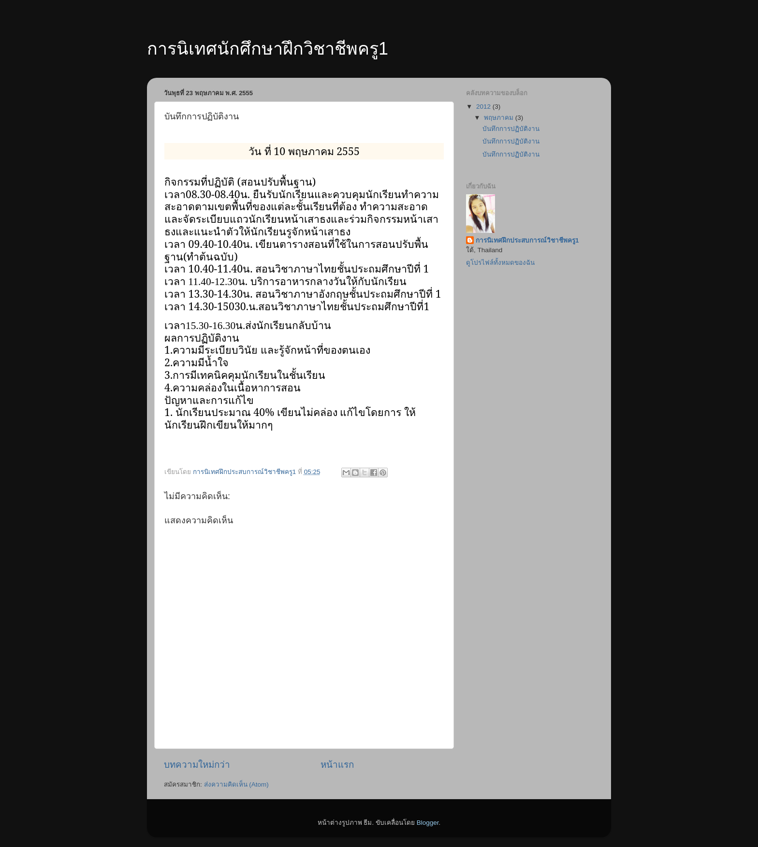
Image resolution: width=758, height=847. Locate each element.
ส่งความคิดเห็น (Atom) (236, 784)
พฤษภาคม (499, 117)
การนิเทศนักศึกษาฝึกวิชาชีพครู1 (267, 48)
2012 (484, 106)
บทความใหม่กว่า (197, 765)
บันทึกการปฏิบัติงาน (510, 128)
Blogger (428, 822)
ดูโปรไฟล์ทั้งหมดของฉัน (500, 262)
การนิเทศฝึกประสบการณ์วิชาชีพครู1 (527, 240)
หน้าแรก (337, 765)
